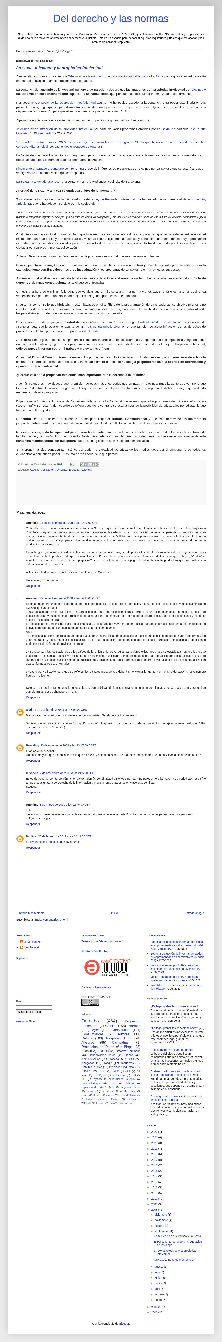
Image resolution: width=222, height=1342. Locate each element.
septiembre (162, 1231)
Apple (132, 1079)
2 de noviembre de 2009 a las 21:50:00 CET (68, 773)
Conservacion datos (102, 1055)
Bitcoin (85, 1071)
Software (91, 1091)
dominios (100, 1103)
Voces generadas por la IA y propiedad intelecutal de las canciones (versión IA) (175, 967)
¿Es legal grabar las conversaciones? (174, 1006)
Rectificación (119, 1075)
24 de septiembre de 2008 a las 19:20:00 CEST (70, 522)
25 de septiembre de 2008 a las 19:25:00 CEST (70, 598)
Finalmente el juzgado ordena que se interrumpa (50, 168)
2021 (154, 1137)
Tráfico (130, 1083)
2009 (154, 1204)
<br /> (47, 1059)
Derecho (61, 469)
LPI (112, 1026)
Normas (135, 1026)
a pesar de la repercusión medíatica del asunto (71, 102)
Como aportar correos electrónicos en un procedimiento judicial (176, 1098)
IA (105, 1087)
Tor (121, 1091)
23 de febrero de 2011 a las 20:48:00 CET (65, 836)
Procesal (113, 1059)
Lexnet (84, 1095)
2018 (154, 1154)
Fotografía (135, 1095)
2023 (154, 1131)
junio (158, 1277)
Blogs (128, 1047)
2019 (154, 1148)
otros (111, 1103)
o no (41, 313)
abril (158, 1288)
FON (96, 1075)
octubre (160, 1225)
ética (85, 1051)
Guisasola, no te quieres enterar (174, 1259)
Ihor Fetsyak (32, 947)
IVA (105, 1075)
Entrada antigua (195, 913)
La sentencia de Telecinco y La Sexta (177, 1236)
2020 (154, 1143)
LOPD (102, 1051)
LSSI (131, 1059)
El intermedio (43, 133)
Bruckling (32, 745)
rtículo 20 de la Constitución (162, 322)
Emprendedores (90, 1083)
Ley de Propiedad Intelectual (114, 199)
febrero (159, 1294)
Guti (29, 709)
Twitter (102, 1071)
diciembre (161, 1214)
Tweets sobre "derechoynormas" (101, 941)
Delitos (86, 1038)
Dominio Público (91, 1067)
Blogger (124, 1323)
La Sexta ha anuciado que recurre (40, 181)
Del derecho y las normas (111, 18)
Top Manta (107, 1091)
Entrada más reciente (30, 913)
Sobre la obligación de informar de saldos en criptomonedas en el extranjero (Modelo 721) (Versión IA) (177, 945)
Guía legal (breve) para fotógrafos (171, 1049)
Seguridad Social (131, 1087)
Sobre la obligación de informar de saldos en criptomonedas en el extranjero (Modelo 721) (177, 957)
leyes (96, 1030)
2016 (154, 1165)
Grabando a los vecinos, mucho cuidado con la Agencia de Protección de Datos (175, 1073)
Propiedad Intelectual (80, 469)
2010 (154, 1198)
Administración (90, 1059)
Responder (33, 586)
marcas (132, 1091)
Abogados (87, 1063)
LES (83, 1079)
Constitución (48, 469)
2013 (154, 1182)
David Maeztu (33, 941)
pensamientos (125, 1103)
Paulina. (31, 836)
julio (157, 1272)
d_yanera (32, 773)
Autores (124, 1034)
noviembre (162, 1220)
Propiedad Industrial (121, 1067)
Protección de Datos (97, 1047)
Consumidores (92, 1034)
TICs (113, 1083)
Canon (129, 1055)
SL (113, 1087)
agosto (159, 1266)
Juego (101, 1099)
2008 (154, 1209)
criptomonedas (89, 1087)
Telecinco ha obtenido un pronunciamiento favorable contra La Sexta (116, 76)
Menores (115, 1099)
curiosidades (116, 1079)
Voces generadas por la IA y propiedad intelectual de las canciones (174, 978)
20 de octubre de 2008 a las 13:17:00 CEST (68, 745)
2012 (154, 1187)
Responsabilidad (118, 1038)
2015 (154, 1170)
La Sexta (163, 129)
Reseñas (131, 1099)
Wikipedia (86, 1103)
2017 (154, 1159)
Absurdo (35, 469)
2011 (154, 1193)
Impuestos (127, 1063)
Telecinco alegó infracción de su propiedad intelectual (54, 129)
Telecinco (197, 89)
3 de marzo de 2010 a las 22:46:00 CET (65, 804)
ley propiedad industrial (44, 841)
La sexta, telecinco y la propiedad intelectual (59, 68)
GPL (127, 1071)
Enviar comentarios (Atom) (51, 919)
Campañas (120, 1042)
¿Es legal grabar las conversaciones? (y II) (177, 1028)
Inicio (114, 913)
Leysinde (97, 1079)
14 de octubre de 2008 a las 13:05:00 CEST (61, 709)
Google (107, 1063)
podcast (110, 1095)
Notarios (97, 1095)
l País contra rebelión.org (102, 326)
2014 (154, 1176)
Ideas (89, 1099)
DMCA (115, 1071)
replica (122, 1095)
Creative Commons (128, 1051)
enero (159, 1299)
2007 (154, 1307)
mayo (158, 1283)
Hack (134, 1075)
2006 (154, 1312)
